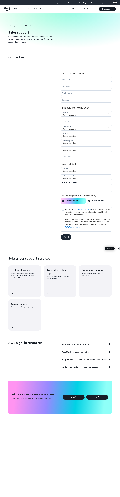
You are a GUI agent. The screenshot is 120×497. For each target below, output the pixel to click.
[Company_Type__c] (86, 127)
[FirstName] (86, 79)
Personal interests (96, 201)
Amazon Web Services (82, 209)
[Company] (86, 120)
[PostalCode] (86, 156)
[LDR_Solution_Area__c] (86, 170)
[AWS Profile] (115, 2)
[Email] (86, 93)
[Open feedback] (118, 248)
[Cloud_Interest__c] (86, 188)
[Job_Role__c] (86, 113)
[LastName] (86, 86)
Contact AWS (23, 26)
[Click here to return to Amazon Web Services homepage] (7, 10)
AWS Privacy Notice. (72, 227)
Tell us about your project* (70, 182)
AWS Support (12, 26)
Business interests (70, 201)
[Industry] (86, 135)
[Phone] (86, 100)
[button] (32, 9)
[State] (86, 149)
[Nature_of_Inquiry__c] (86, 177)
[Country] (86, 142)
